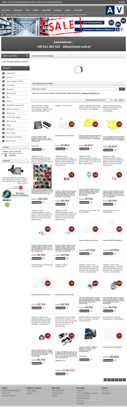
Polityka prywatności (83, 398)
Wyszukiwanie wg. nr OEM (42, 83)
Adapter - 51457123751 (63, 106)
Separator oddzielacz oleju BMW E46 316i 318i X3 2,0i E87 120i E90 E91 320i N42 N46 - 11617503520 (14, 179)
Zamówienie (69, 15)
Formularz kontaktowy (9, 396)
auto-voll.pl (6, 10)
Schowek (55, 396)
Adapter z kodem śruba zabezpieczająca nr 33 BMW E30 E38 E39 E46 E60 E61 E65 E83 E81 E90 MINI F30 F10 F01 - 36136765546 (89, 268)
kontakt (67, 10)
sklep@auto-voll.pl (77, 46)
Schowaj (122, 2)
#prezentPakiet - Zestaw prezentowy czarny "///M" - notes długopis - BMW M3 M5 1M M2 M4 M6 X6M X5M (41, 108)
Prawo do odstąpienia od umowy (87, 393)
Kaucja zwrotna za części (35, 15)
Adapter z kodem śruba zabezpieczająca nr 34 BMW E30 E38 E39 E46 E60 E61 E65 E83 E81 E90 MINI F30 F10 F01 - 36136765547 (113, 268)
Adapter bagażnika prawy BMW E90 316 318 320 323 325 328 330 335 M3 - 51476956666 (112, 108)
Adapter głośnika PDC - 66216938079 (111, 211)
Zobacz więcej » (22, 183)
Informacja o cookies (83, 396)
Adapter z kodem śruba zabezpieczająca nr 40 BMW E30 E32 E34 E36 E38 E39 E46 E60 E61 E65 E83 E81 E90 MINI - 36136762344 (41, 320)
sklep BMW (46, 10)
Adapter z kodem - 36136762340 (61, 265)
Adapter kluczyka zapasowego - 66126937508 (42, 265)
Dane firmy (104, 390)
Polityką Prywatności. (54, 2)
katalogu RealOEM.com (90, 93)
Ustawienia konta (57, 393)
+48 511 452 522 (48, 46)
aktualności (18, 10)
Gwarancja (80, 401)
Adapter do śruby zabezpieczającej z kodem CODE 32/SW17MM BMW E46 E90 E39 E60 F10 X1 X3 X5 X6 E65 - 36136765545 (90, 159)
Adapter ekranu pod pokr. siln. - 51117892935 (90, 211)
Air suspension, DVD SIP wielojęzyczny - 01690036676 (113, 318)
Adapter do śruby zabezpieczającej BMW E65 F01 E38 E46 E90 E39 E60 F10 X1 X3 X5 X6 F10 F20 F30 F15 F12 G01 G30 (42, 159)
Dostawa (30, 393)
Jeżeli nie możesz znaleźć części (16, 15)
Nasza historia (106, 393)
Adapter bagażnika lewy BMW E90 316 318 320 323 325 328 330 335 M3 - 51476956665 (89, 107)
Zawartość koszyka (58, 15)
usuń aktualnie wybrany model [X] (15, 62)
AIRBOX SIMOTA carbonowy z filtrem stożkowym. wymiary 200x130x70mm (90, 319)
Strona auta (6, 393)
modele (36, 10)
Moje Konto (47, 15)
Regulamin (80, 390)
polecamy (57, 10)
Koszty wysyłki (31, 390)
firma (28, 10)
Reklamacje (80, 403)
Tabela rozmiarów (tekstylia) (11, 390)
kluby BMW (78, 10)
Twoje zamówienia (58, 390)
